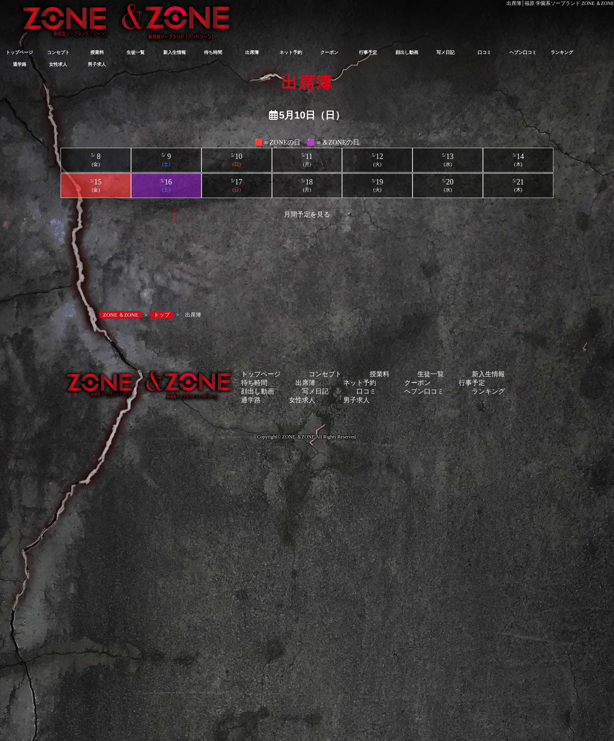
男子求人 (97, 64)
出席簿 (252, 52)
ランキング (562, 52)
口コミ (484, 52)
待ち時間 (213, 52)
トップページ (19, 52)
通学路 (19, 64)
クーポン (329, 52)
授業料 (97, 52)
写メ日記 (445, 52)
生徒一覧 (136, 52)
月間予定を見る (307, 214)
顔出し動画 (407, 52)
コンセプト (58, 52)
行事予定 (368, 52)
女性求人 (58, 64)
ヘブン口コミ (523, 52)
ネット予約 (290, 52)
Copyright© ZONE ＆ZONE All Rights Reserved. (307, 437)
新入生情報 (174, 52)
